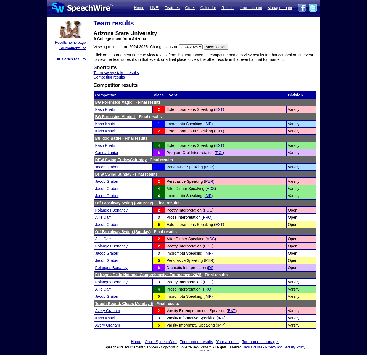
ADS (211, 188)
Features (172, 8)
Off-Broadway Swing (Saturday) (124, 203)
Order (190, 8)
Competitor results (109, 77)
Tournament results (196, 342)
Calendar (208, 8)
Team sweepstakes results (116, 73)
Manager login (280, 8)
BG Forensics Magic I (114, 102)
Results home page (70, 42)
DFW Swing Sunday (113, 174)
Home (139, 8)
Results (227, 8)
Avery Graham (107, 311)
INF (221, 318)
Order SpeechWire (161, 342)
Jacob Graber (107, 167)
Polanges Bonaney (111, 210)
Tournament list (72, 48)
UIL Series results (71, 59)
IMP (208, 124)
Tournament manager (260, 342)
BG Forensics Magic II (115, 116)
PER (209, 167)
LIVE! (154, 8)
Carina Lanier (106, 152)
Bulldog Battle (108, 138)
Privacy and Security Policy (285, 347)
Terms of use (252, 347)
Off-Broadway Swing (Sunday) (123, 231)
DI (210, 267)
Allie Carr (103, 217)
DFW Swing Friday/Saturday (121, 160)
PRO (207, 217)
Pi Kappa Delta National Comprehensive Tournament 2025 (148, 275)
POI (219, 152)
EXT (219, 109)
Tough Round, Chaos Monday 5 (124, 303)
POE (208, 210)
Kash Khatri (105, 109)
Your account (251, 8)
